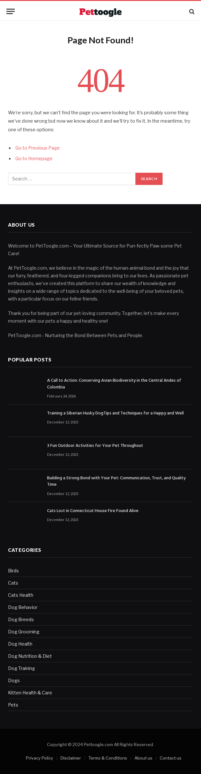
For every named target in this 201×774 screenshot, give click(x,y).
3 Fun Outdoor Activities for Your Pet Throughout (95, 446)
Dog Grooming (23, 631)
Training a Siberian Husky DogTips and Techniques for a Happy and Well (115, 413)
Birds (13, 570)
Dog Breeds (21, 619)
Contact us (170, 758)
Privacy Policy (39, 758)
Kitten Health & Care (30, 692)
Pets (13, 705)
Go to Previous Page (37, 148)
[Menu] (10, 11)
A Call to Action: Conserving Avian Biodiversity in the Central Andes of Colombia (114, 384)
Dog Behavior (22, 607)
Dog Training (21, 668)
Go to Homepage (33, 158)
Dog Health (20, 644)
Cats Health (20, 595)
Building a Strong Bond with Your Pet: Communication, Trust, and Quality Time (116, 481)
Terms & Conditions (107, 758)
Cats (13, 583)
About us (143, 758)
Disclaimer (70, 758)
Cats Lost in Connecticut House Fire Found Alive (93, 511)
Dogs (14, 680)
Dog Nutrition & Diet (30, 656)
